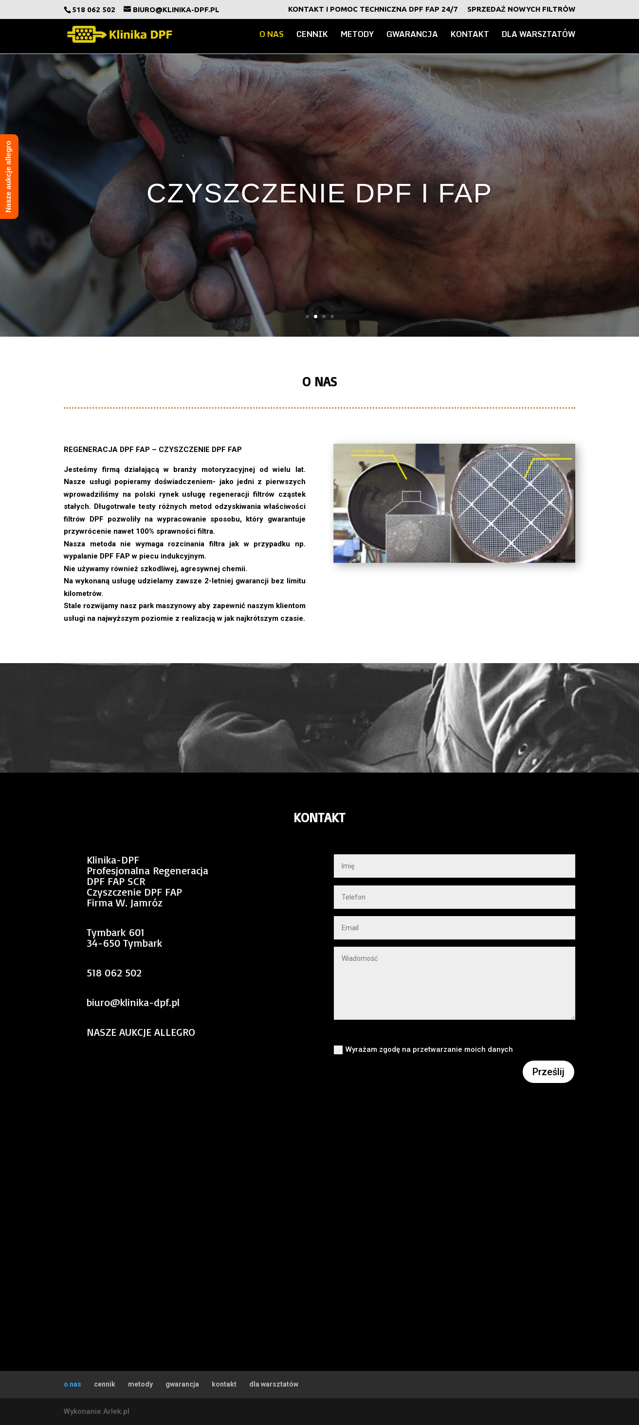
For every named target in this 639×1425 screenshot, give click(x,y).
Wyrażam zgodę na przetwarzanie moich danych (423, 1049)
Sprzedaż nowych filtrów (521, 9)
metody (357, 35)
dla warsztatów (538, 35)
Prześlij (548, 1072)
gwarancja (412, 35)
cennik (312, 35)
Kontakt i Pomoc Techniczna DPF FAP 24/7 (373, 9)
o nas (271, 35)
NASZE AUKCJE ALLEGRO (141, 1031)
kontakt (470, 35)
